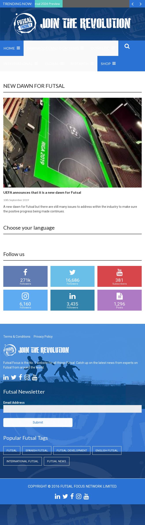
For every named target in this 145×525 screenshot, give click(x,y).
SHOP (106, 63)
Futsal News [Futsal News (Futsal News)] (56, 461)
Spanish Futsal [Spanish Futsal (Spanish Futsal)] (37, 450)
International (18, 63)
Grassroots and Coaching (53, 48)
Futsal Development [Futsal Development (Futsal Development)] (72, 450)
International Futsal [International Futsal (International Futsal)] (23, 461)
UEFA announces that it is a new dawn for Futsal (42, 192)
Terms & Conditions (16, 336)
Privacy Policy (43, 336)
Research (80, 63)
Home (9, 48)
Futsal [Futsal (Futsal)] (12, 450)
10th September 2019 (16, 200)
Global (52, 63)
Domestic (100, 48)
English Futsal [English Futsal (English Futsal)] (107, 450)
